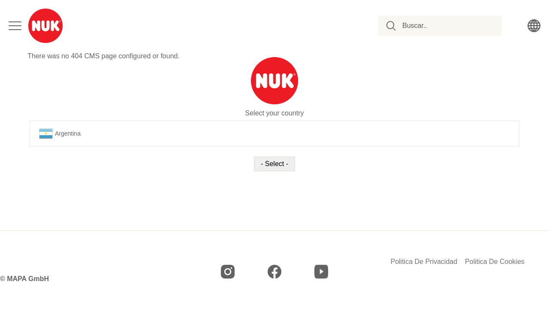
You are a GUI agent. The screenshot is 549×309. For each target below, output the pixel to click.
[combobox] (444, 25)
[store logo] (45, 26)
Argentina (60, 133)
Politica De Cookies (495, 261)
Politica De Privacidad (423, 261)
